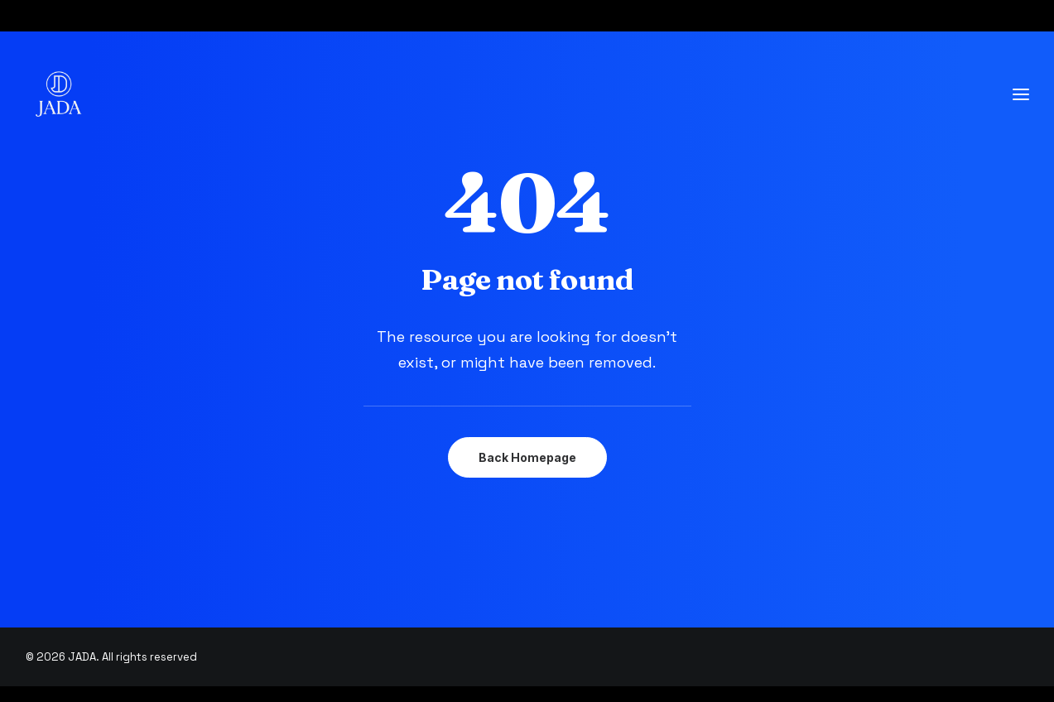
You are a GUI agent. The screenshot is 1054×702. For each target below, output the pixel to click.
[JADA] (59, 94)
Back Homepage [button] (527, 457)
